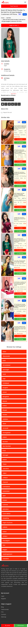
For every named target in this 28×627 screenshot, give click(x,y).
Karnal (5, 392)
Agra (4, 496)
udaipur (5, 536)
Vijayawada (6, 356)
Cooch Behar (6, 514)
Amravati (5, 428)
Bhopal (5, 410)
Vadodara (6, 559)
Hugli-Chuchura (7, 523)
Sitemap (3, 617)
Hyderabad (6, 491)
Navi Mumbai (7, 446)
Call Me (8, 625)
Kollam (5, 406)
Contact (3, 614)
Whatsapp (21, 625)
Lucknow (5, 505)
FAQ (2, 612)
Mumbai (5, 442)
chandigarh (6, 541)
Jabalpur (5, 419)
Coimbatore (6, 487)
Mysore (5, 401)
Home (2, 18)
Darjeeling (6, 518)
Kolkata (5, 527)
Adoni (4, 352)
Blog (2, 607)
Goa (4, 545)
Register (3, 598)
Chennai (5, 482)
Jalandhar (6, 469)
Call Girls (8, 18)
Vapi (4, 379)
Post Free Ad (14, 6)
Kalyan (5, 437)
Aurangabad (6, 433)
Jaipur (4, 473)
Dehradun (6, 509)
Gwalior (5, 415)
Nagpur (5, 550)
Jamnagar (6, 370)
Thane (4, 464)
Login (2, 596)
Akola (4, 424)
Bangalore (6, 397)
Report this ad (6, 112)
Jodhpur (5, 478)
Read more (17, 137)
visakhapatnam (7, 554)
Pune (4, 451)
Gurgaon (5, 388)
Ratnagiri (5, 455)
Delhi (4, 361)
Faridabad (6, 383)
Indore (4, 532)
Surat (4, 374)
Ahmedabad (6, 365)
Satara (5, 460)
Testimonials (5, 609)
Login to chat (13, 25)
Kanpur (5, 500)
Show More (14, 93)
